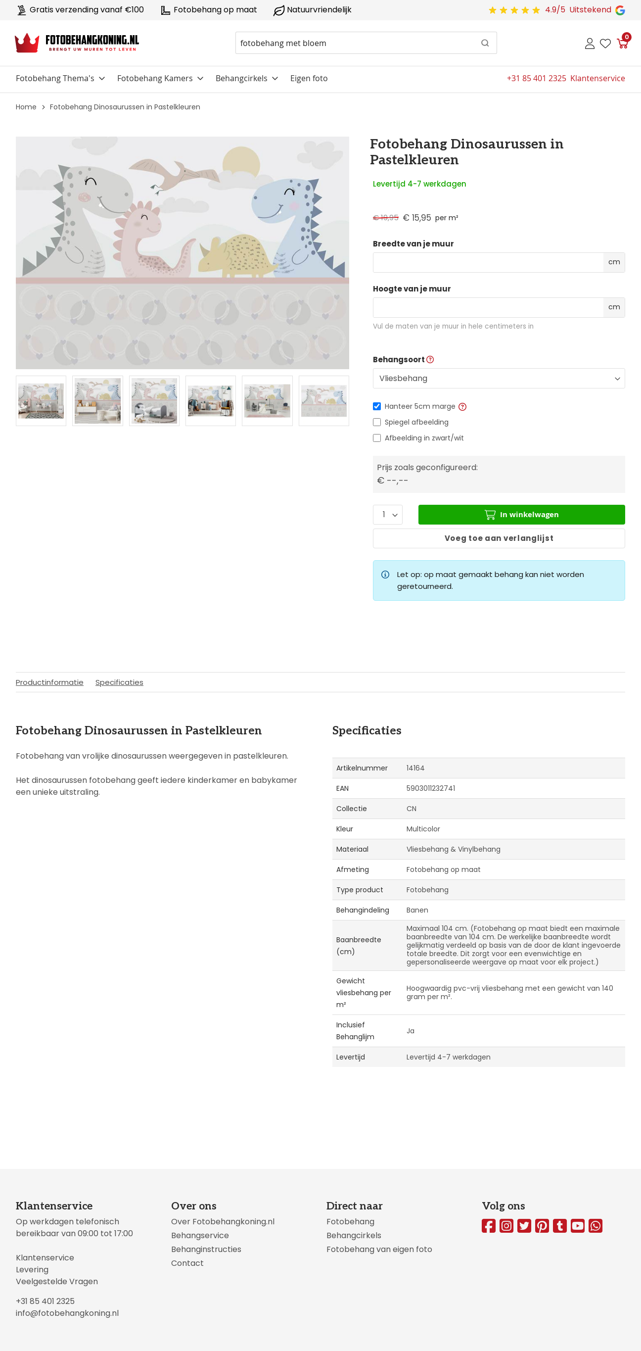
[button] (462, 406)
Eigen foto (309, 78)
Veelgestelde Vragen (57, 1281)
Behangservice (200, 1235)
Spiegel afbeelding (417, 422)
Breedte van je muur (413, 244)
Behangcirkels (242, 78)
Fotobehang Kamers (155, 78)
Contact (187, 1263)
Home (26, 107)
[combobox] (366, 43)
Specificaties (119, 682)
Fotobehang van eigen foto (379, 1249)
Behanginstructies (206, 1249)
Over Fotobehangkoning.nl (223, 1221)
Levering (32, 1269)
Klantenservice (45, 1257)
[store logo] (76, 43)
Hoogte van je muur (412, 289)
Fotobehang (350, 1221)
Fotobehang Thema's (55, 78)
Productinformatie (50, 682)
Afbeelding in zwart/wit (424, 438)
